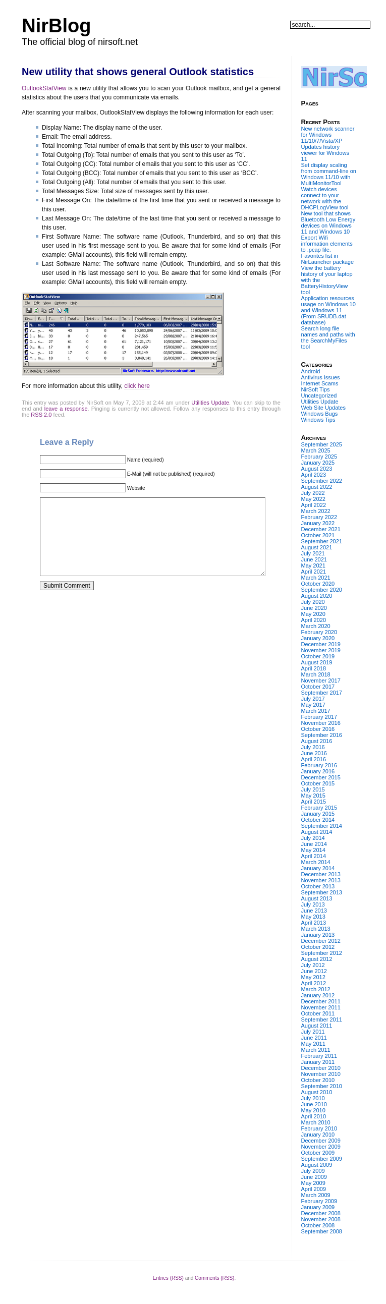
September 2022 (321, 481)
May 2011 (313, 1044)
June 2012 (314, 971)
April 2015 (313, 802)
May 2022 (313, 499)
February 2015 (319, 808)
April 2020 (313, 620)
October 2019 (318, 656)
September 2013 (321, 892)
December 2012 (321, 941)
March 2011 (315, 1050)
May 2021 (313, 565)
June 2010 (314, 1104)
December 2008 (321, 1213)
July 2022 (313, 493)
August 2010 (317, 1092)
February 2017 (319, 717)
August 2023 (317, 469)
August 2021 (317, 547)
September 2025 (321, 444)
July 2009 (313, 1171)
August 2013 (317, 898)
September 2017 (321, 693)
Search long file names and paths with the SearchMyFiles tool (328, 337)
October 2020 (318, 584)
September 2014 (321, 826)
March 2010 (315, 1122)
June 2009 (314, 1177)
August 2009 (317, 1165)
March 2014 (315, 862)
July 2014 (313, 838)
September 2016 (321, 735)
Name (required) (145, 460)
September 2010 (321, 1086)
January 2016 (318, 771)
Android (310, 371)
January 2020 (318, 638)
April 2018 (313, 668)
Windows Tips (318, 420)
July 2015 (313, 789)
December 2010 (321, 1068)
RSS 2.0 (41, 415)
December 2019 (321, 644)
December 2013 (321, 874)
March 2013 (315, 929)
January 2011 (318, 1062)
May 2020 (313, 614)
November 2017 (321, 680)
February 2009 (319, 1201)
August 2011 (317, 1026)
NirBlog (56, 25)
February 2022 (319, 517)
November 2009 (321, 1147)
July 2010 (313, 1098)
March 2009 (315, 1195)
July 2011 (313, 1032)
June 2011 (314, 1038)
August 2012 (317, 959)
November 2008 (321, 1219)
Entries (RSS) (168, 1278)
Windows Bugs (319, 414)
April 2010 (313, 1116)
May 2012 (313, 977)
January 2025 (318, 463)
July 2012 (313, 965)
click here (137, 385)
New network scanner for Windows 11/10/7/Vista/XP (328, 135)
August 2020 (317, 596)
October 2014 (318, 820)
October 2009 (318, 1153)
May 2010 (313, 1110)
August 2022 (317, 487)
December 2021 (321, 529)
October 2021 (318, 535)
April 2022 (313, 505)
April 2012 (313, 983)
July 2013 (313, 904)
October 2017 (318, 687)
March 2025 (315, 450)
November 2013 (321, 880)
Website (136, 488)
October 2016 (318, 729)
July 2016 (313, 747)
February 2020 (319, 632)
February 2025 (319, 456)
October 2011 (318, 1013)
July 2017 (313, 699)
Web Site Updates (323, 408)
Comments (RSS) (214, 1278)
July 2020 (313, 602)
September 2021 (321, 541)
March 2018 (315, 674)
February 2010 (319, 1128)
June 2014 (314, 844)
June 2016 (314, 753)
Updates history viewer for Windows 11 (325, 153)
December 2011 (321, 1001)
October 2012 (318, 947)
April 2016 (313, 759)
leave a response (66, 409)
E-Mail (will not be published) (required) (171, 474)
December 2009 (321, 1141)
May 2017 (313, 705)
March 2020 (315, 626)
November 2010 (321, 1074)
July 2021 (313, 553)
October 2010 (318, 1080)
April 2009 (313, 1189)
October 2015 (318, 783)
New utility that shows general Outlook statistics (138, 71)
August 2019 (317, 662)
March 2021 (315, 578)
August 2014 (317, 832)
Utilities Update (210, 403)
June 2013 (314, 911)
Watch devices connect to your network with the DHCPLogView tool (325, 198)
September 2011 (321, 1019)
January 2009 (318, 1207)
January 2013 (318, 935)
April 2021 (313, 572)
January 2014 (318, 868)
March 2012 (315, 989)
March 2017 (315, 711)
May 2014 (313, 850)
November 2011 (321, 1007)
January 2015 (318, 814)
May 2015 (313, 795)
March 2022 (315, 511)
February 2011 (319, 1056)
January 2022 (318, 523)
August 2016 (317, 741)
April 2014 (313, 856)
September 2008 (321, 1231)
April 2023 (313, 475)
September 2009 (321, 1159)
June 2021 (314, 559)
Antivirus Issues (320, 377)
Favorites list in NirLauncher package (327, 259)
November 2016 (321, 723)
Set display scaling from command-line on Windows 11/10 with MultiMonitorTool (328, 174)
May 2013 (313, 917)
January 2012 (318, 995)
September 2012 (321, 953)
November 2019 (321, 650)
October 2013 (318, 886)
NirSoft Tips (315, 389)
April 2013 (313, 923)
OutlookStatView (44, 88)
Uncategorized (319, 395)
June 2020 (314, 608)
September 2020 (321, 590)
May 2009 (313, 1183)
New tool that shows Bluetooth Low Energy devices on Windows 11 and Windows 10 (328, 222)
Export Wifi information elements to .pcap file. (327, 244)
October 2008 (318, 1225)
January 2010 (318, 1134)
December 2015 (321, 777)
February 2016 (319, 765)
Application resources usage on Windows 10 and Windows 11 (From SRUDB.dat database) (328, 310)
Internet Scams (320, 383)
